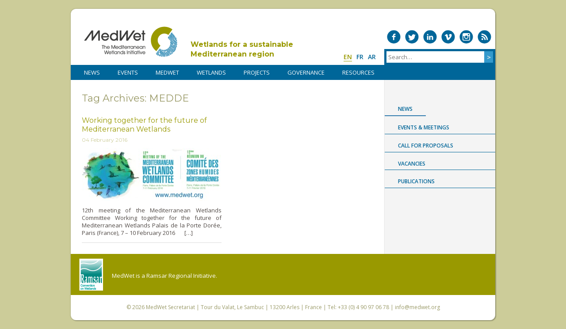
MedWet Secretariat (170, 307)
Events (128, 72)
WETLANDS (211, 72)
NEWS (92, 72)
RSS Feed (484, 37)
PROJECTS (257, 72)
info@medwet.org (417, 307)
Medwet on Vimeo (448, 37)
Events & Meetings (423, 127)
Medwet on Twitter (412, 37)
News (405, 109)
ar (372, 57)
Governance (306, 72)
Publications (416, 181)
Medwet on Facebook (394, 37)
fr (359, 57)
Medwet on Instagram (466, 37)
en (348, 57)
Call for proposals (425, 145)
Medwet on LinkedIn (430, 37)
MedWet (130, 41)
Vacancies (411, 163)
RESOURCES (358, 72)
